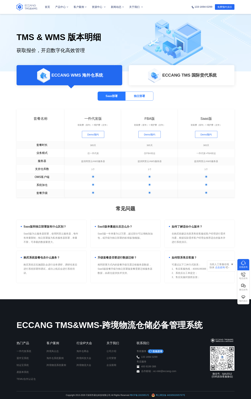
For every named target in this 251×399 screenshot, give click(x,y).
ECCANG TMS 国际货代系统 (182, 75)
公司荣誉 (111, 358)
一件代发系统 (24, 351)
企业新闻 (111, 365)
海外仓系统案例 (55, 358)
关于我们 (136, 6)
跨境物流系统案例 (56, 365)
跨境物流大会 (84, 365)
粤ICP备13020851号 (139, 395)
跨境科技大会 (84, 358)
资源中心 (99, 6)
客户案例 (80, 6)
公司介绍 (111, 351)
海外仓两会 (83, 351)
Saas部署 (112, 96)
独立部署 (139, 96)
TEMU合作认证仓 (26, 379)
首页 (47, 6)
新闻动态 (117, 6)
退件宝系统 (23, 358)
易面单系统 (23, 372)
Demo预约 (93, 134)
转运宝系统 (23, 365)
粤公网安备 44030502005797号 (168, 395)
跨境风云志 (53, 351)
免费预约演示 (224, 7)
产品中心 (61, 6)
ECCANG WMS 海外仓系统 (69, 75)
